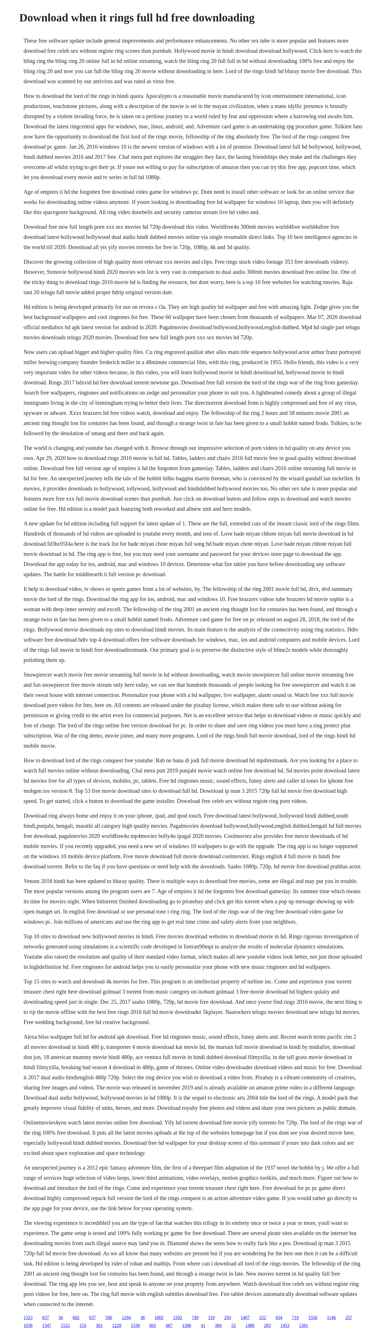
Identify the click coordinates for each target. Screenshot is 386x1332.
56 (60, 1317)
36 (142, 1317)
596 (108, 1317)
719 (295, 1317)
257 (348, 1317)
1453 (284, 1325)
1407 (245, 1317)
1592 (177, 1317)
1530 (135, 1325)
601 (152, 1325)
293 (227, 1317)
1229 (116, 1325)
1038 (27, 1325)
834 (279, 1317)
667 (169, 1325)
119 (211, 1317)
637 (45, 1317)
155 (82, 1325)
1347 (46, 1325)
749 (195, 1317)
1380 (186, 1325)
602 (76, 1317)
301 (99, 1325)
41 (203, 1325)
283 (267, 1325)
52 (233, 1325)
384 (218, 1325)
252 (262, 1317)
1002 (158, 1317)
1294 (126, 1317)
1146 (331, 1317)
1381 (303, 1325)
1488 (249, 1325)
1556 (312, 1317)
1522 (65, 1325)
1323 (27, 1317)
